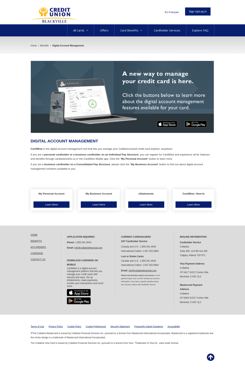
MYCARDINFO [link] (38, 247)
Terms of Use (37, 326)
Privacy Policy (56, 326)
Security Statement (120, 326)
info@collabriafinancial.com (88, 247)
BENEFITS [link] (36, 241)
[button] (51, 200)
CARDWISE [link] (37, 253)
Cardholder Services (167, 30)
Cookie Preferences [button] (96, 326)
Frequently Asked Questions (148, 326)
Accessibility (173, 326)
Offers (104, 30)
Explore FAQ (200, 30)
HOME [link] (34, 235)
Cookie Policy (74, 326)
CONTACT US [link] (38, 259)
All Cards (80, 30)
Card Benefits (131, 30)
